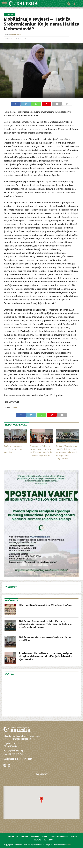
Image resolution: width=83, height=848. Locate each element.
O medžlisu (12, 837)
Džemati (35, 837)
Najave (37, 840)
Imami (44, 837)
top (15, 407)
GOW (68, 845)
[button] (41, 800)
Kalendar (48, 840)
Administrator (15, 34)
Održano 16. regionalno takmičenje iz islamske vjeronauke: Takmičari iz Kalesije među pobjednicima (67, 452)
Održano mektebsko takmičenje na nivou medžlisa (13, 449)
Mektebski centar (59, 837)
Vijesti (24, 837)
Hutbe (74, 837)
